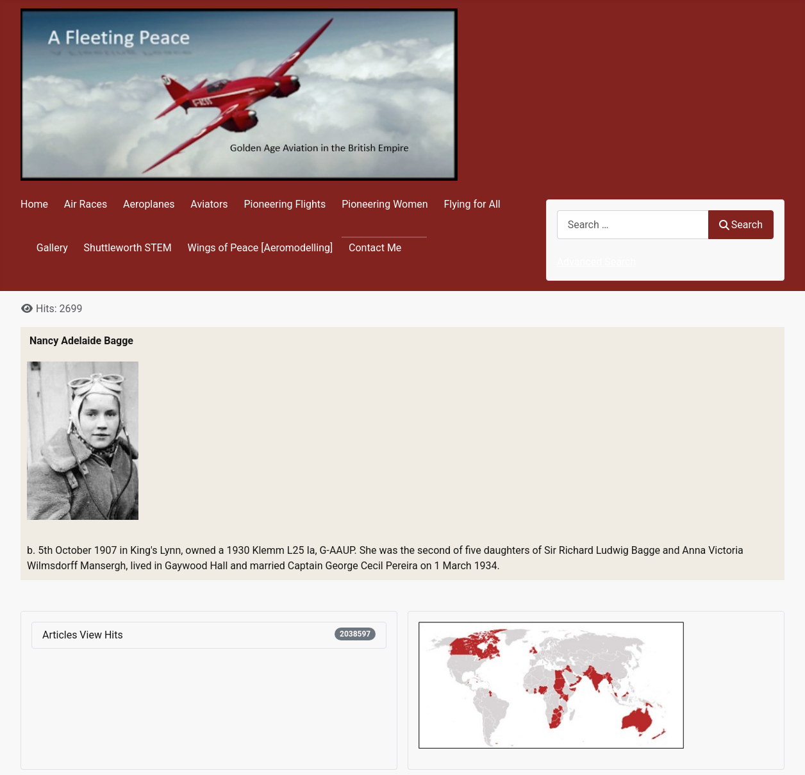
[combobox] (633, 224)
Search (741, 225)
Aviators (209, 204)
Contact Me (375, 248)
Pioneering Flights (285, 204)
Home (34, 204)
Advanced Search (596, 262)
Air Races (85, 204)
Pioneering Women (384, 204)
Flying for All (472, 204)
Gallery (52, 248)
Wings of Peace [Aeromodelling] (260, 248)
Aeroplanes (148, 204)
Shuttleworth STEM (128, 248)
